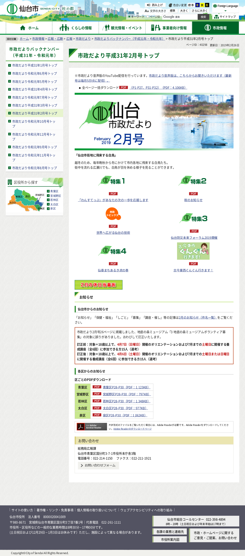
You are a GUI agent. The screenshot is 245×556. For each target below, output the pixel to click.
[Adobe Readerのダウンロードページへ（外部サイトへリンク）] (92, 425)
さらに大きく (200, 10)
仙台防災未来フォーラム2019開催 (194, 237)
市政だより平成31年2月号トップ (34, 113)
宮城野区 (55, 196)
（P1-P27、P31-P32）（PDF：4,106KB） (158, 87)
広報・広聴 (55, 38)
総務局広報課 (87, 448)
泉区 (53, 209)
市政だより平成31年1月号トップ (34, 65)
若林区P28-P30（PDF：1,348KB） (138, 401)
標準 (191, 5)
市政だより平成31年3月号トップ (34, 105)
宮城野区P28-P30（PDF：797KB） (138, 394)
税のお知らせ (193, 200)
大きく (184, 10)
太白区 (54, 204)
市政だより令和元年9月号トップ (34, 147)
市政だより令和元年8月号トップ (34, 167)
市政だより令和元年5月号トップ (34, 81)
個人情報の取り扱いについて (97, 510)
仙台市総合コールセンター (185, 519)
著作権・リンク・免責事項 (55, 510)
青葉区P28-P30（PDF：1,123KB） (138, 387)
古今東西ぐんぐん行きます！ (193, 270)
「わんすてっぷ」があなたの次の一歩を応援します (113, 200)
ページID (153, 17)
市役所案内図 (170, 539)
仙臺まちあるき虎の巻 (113, 270)
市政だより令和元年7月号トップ (34, 97)
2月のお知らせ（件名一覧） (198, 317)
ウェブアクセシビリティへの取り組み (146, 510)
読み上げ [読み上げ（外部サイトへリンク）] (157, 5)
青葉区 (54, 191)
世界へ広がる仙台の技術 (113, 232)
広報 (69, 38)
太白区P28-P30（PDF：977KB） (136, 408)
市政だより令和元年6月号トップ (34, 73)
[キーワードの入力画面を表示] (129, 16)
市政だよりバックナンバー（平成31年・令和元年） (129, 38)
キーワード (136, 17)
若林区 (54, 200)
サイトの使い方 (22, 510)
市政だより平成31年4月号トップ (34, 89)
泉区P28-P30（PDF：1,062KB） (136, 415)
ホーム (24, 38)
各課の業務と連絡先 (170, 531)
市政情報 (38, 38)
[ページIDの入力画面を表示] (147, 16)
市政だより (83, 38)
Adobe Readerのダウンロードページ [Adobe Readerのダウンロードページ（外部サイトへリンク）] (132, 428)
